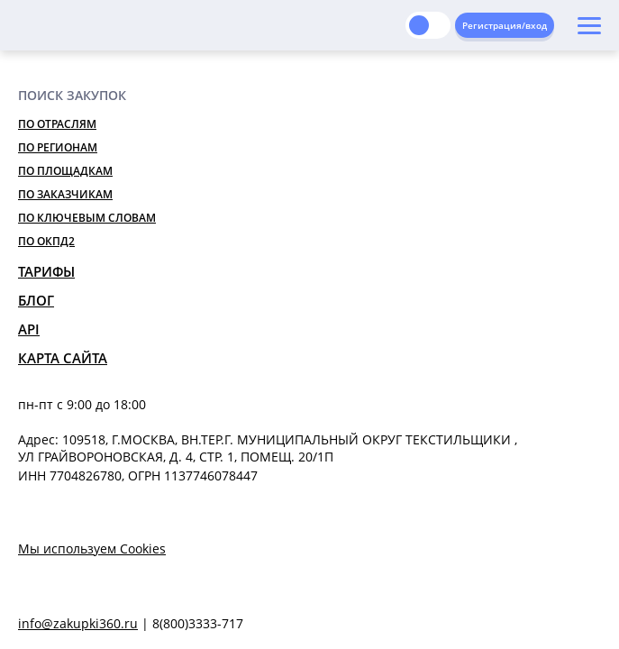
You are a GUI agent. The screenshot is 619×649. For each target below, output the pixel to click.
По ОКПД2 (46, 241)
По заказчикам (65, 194)
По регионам (57, 147)
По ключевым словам (87, 217)
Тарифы (46, 271)
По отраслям (57, 124)
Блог (36, 300)
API (29, 329)
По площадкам (65, 170)
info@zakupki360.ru (78, 623)
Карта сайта (62, 358)
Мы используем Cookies (92, 548)
